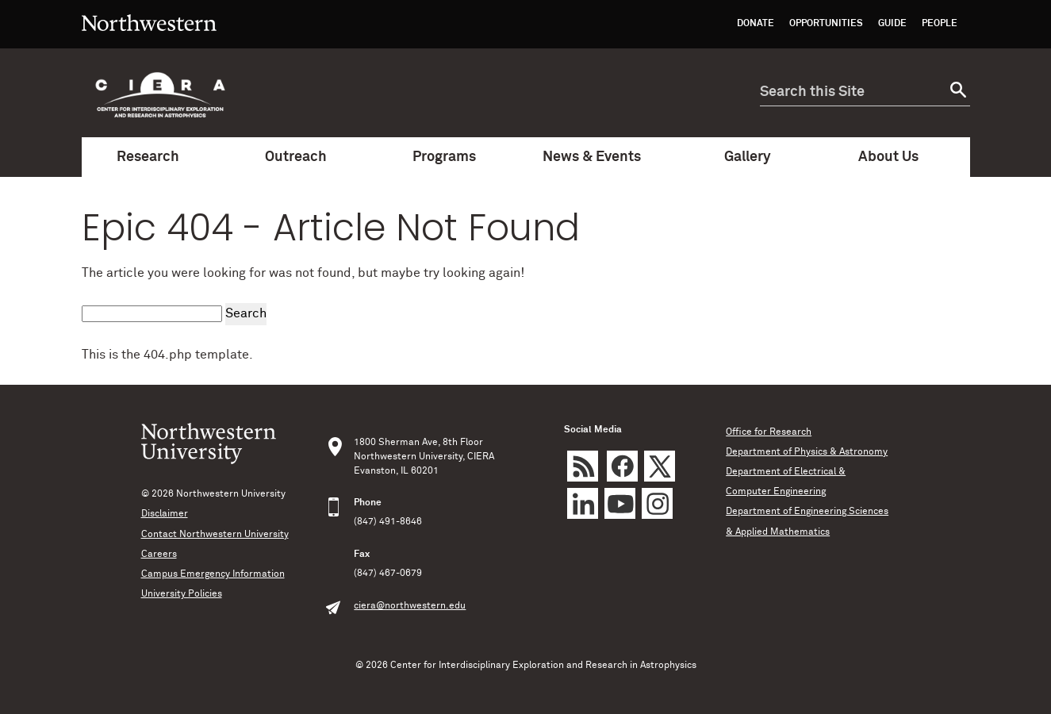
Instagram (657, 503)
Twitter (659, 466)
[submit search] (956, 92)
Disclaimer (164, 514)
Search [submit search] (246, 313)
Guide (892, 24)
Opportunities (826, 24)
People (939, 24)
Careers (159, 554)
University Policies (181, 594)
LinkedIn (582, 503)
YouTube (619, 503)
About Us (896, 157)
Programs (451, 157)
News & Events (599, 157)
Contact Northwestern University (215, 534)
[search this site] (851, 92)
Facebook (622, 466)
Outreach (303, 157)
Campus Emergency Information (213, 574)
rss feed (582, 466)
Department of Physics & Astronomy (807, 452)
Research (155, 157)
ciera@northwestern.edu (410, 606)
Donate (755, 24)
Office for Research (768, 432)
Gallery (747, 157)
